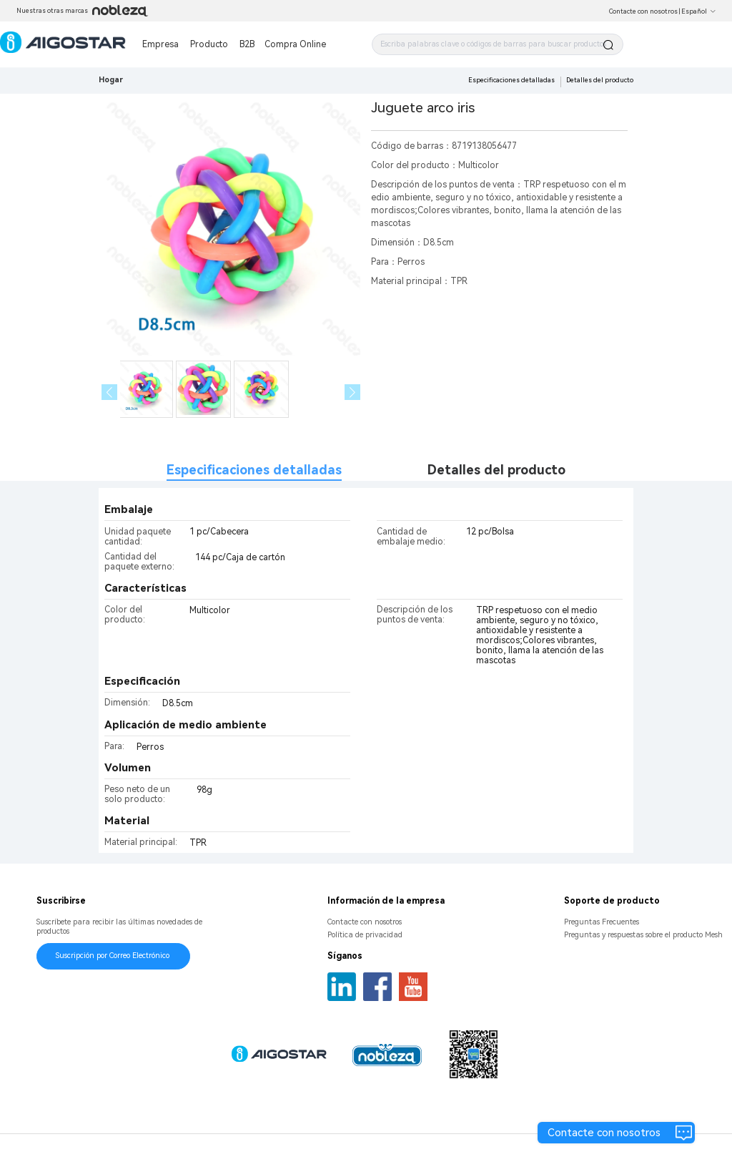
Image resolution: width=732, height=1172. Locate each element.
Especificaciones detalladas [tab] (254, 469)
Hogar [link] (111, 79)
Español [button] (698, 11)
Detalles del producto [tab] (496, 469)
